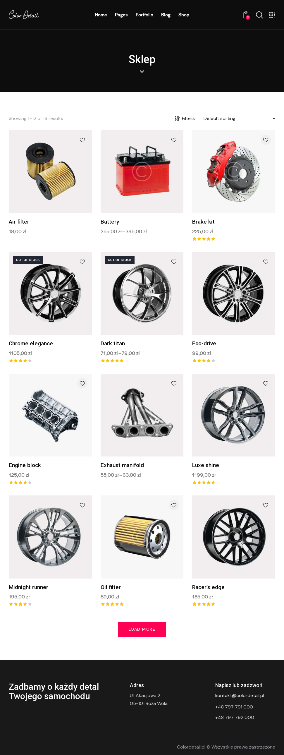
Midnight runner (28, 587)
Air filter (19, 221)
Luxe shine (205, 465)
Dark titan (113, 343)
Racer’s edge (208, 587)
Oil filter (111, 587)
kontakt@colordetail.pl (239, 695)
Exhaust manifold (122, 465)
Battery (110, 221)
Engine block (25, 465)
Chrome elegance (31, 343)
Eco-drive (204, 343)
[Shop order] (239, 118)
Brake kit (203, 221)
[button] (82, 140)
